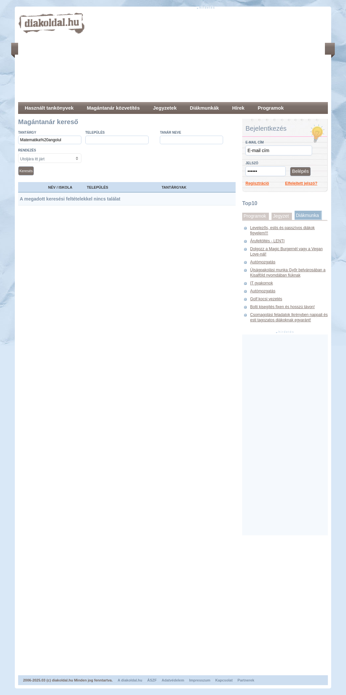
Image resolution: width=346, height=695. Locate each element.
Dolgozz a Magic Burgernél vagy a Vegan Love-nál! (286, 251)
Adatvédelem (173, 680)
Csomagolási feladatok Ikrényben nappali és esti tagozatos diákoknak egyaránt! (289, 317)
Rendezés (27, 150)
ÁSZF (152, 680)
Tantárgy (27, 132)
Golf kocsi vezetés (266, 299)
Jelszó (251, 163)
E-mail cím (254, 142)
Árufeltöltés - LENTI (267, 241)
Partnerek (246, 680)
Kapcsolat (224, 680)
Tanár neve (170, 132)
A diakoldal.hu (130, 680)
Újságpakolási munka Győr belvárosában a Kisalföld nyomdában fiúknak (288, 273)
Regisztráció (257, 183)
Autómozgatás (262, 262)
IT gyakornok (261, 283)
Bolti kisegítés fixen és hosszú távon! (282, 307)
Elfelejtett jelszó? (301, 183)
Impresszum (199, 680)
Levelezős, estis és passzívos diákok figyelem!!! (282, 230)
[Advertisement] (187, 56)
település (95, 132)
